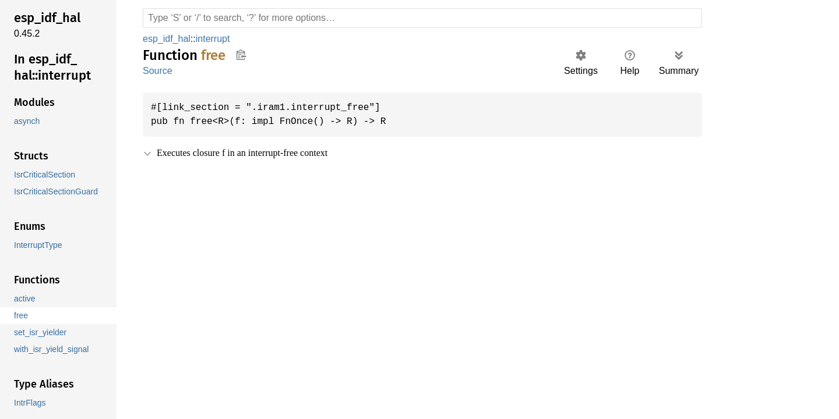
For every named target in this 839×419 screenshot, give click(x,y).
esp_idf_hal (167, 38)
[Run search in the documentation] (422, 18)
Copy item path (241, 55)
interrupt (215, 38)
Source (157, 70)
